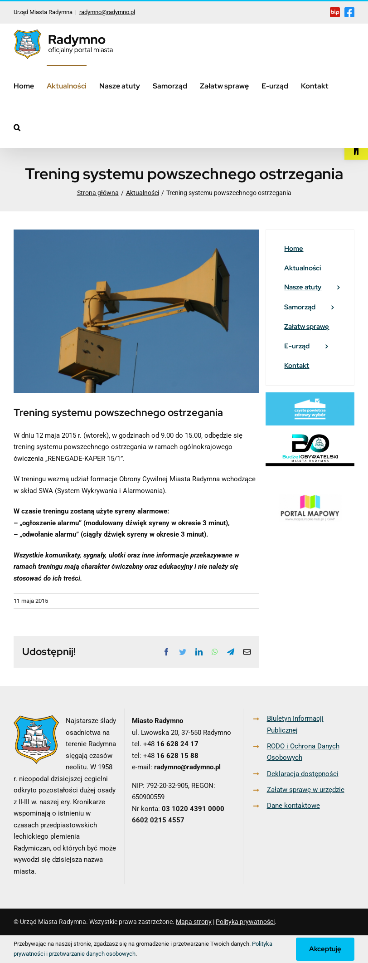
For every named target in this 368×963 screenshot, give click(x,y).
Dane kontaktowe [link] (293, 806)
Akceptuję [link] (325, 948)
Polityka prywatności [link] (245, 921)
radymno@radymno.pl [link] (107, 12)
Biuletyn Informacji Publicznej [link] (295, 724)
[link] (356, 148)
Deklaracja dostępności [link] (303, 774)
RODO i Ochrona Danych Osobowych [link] (303, 752)
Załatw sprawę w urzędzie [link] (305, 790)
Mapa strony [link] (194, 921)
